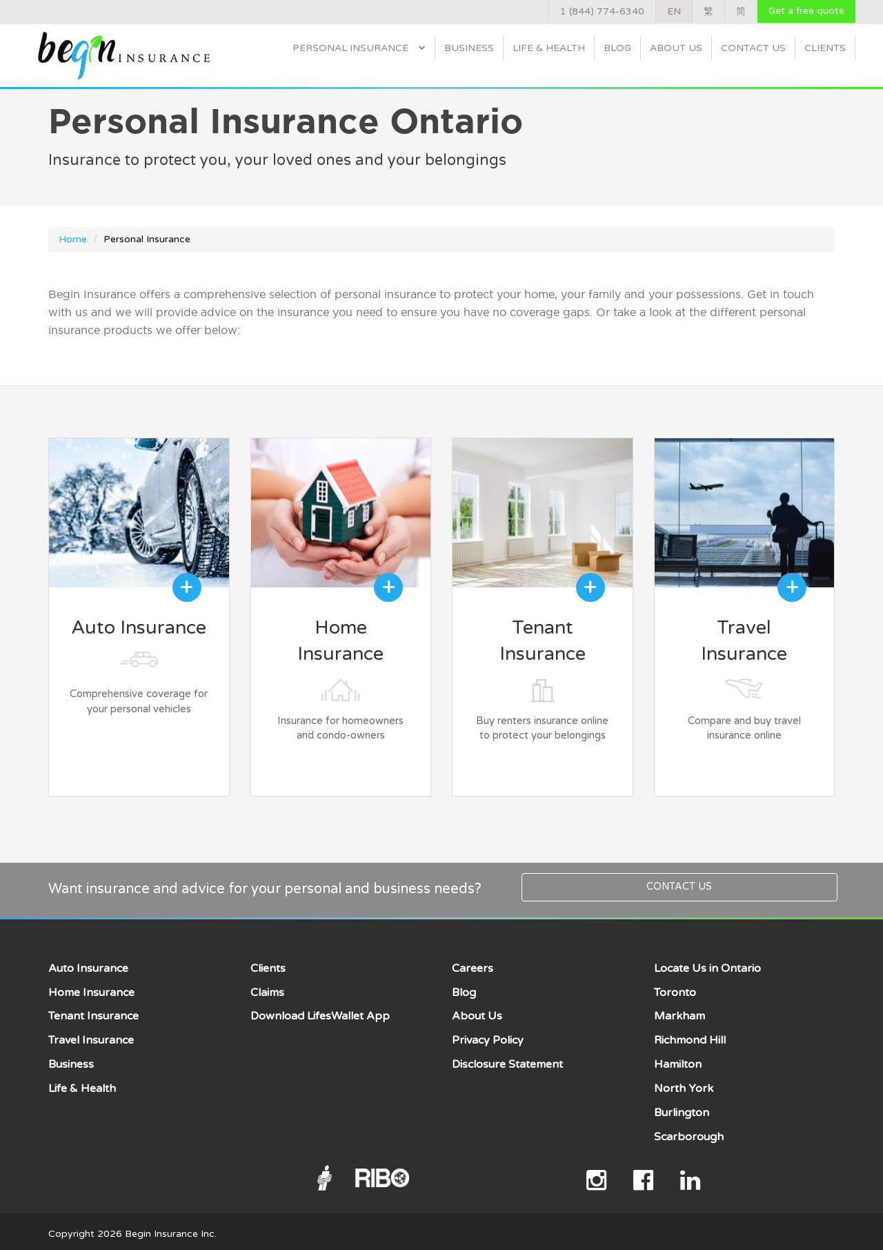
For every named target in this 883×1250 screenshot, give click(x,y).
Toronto (675, 988)
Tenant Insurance (93, 1012)
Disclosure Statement (507, 1059)
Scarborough (689, 1132)
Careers (472, 963)
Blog (617, 48)
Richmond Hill (690, 1035)
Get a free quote (806, 11)
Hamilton (678, 1059)
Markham (679, 1012)
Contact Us (753, 48)
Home (73, 239)
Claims (267, 988)
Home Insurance (91, 988)
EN (674, 11)
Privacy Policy (488, 1035)
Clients (825, 48)
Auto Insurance (88, 963)
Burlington (681, 1108)
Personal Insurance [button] (359, 48)
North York (683, 1084)
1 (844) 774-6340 (602, 11)
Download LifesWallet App (320, 1012)
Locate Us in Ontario (707, 963)
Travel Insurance (91, 1035)
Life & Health (549, 48)
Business (469, 48)
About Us (676, 48)
